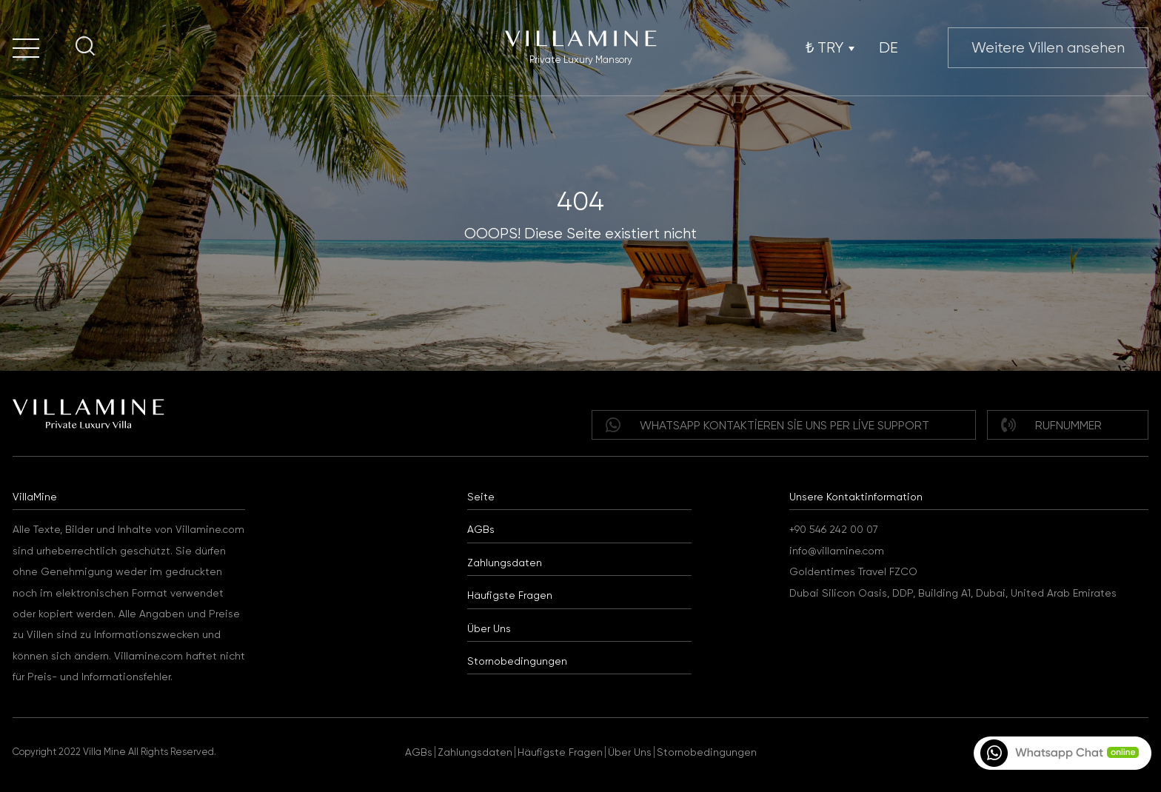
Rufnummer (1051, 424)
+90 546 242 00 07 (833, 529)
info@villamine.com (836, 551)
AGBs (481, 529)
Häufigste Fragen (509, 595)
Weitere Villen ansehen (1048, 47)
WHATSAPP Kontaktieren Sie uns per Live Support (767, 424)
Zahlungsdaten (504, 562)
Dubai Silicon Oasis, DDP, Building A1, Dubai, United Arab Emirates (953, 593)
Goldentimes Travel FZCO (853, 571)
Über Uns (489, 628)
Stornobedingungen (517, 661)
